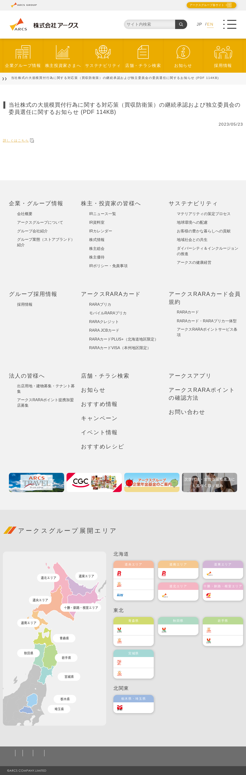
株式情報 (97, 240)
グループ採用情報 (33, 294)
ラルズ (133, 573)
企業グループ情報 (23, 65)
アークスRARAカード (111, 294)
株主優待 (97, 257)
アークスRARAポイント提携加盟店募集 (45, 402)
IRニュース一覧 (102, 214)
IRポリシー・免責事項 (108, 266)
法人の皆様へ (27, 376)
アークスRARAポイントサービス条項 (207, 332)
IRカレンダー (100, 231)
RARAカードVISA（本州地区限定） (120, 348)
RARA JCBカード (104, 330)
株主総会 (97, 249)
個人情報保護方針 (26, 753)
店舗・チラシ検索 (143, 65)
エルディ (135, 595)
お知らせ (183, 65)
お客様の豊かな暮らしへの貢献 (204, 231)
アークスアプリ (190, 376)
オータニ (135, 708)
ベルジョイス (138, 640)
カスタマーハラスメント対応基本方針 (166, 753)
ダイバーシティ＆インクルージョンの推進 (207, 251)
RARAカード (188, 312)
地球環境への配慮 (192, 222)
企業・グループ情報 (36, 203)
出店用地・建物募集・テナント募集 (46, 388)
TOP (10, 78)
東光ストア (137, 584)
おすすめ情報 (99, 404)
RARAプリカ (100, 304)
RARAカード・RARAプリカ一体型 (207, 321)
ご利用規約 (58, 753)
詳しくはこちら (21, 140)
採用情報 (223, 65)
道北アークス (183, 595)
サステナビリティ (103, 65)
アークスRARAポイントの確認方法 (202, 394)
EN (210, 24)
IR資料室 (97, 222)
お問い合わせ (187, 412)
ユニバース (137, 630)
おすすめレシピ (102, 446)
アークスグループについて (40, 222)
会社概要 (24, 214)
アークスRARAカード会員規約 (205, 298)
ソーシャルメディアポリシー (100, 753)
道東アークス (227, 573)
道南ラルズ (181, 573)
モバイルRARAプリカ (108, 313)
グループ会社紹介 (32, 231)
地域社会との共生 (192, 240)
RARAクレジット (104, 322)
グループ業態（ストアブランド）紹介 (46, 242)
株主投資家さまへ (63, 65)
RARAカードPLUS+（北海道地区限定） (123, 339)
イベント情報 (99, 432)
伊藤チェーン (138, 662)
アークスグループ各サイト (203, 5)
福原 (220, 595)
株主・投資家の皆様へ (111, 203)
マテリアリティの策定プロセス (204, 214)
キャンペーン (99, 418)
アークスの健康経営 (194, 262)
